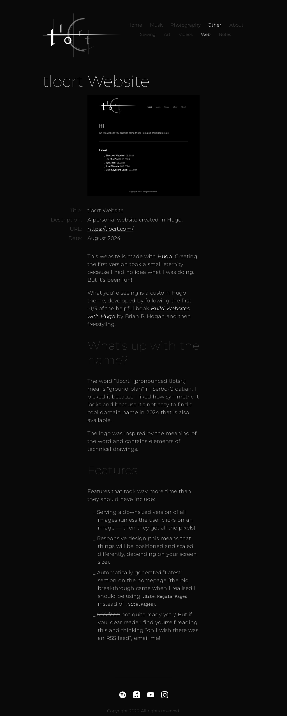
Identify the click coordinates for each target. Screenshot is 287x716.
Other (214, 25)
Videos (186, 34)
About (236, 25)
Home (135, 25)
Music (156, 25)
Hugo (165, 256)
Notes (225, 34)
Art (167, 34)
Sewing (148, 34)
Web (205, 34)
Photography (185, 25)
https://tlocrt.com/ (110, 229)
